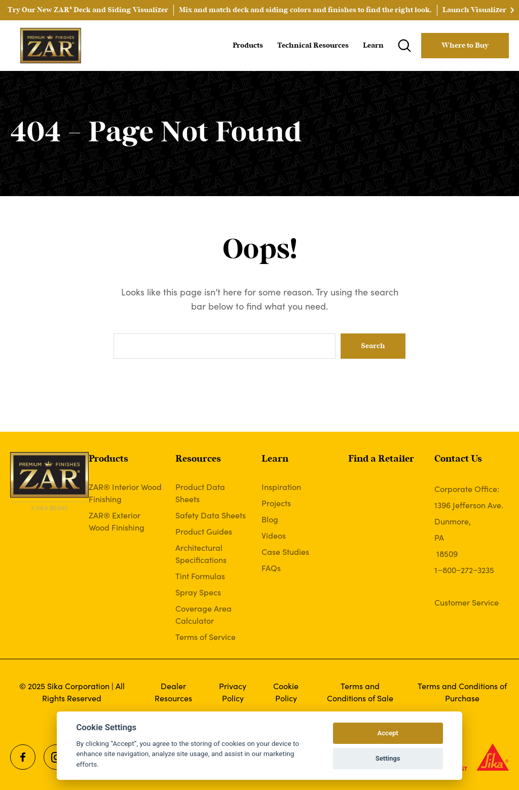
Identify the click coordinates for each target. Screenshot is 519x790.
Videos (274, 535)
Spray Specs (198, 591)
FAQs (271, 567)
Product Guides (203, 531)
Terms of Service (205, 636)
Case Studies (285, 551)
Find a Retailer (381, 459)
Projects (276, 502)
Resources (198, 459)
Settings (388, 758)
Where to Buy (465, 46)
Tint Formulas (200, 575)
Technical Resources (313, 45)
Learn (373, 45)
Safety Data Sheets (210, 514)
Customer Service (466, 602)
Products (248, 45)
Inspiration (281, 486)
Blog (270, 518)
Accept (387, 733)
